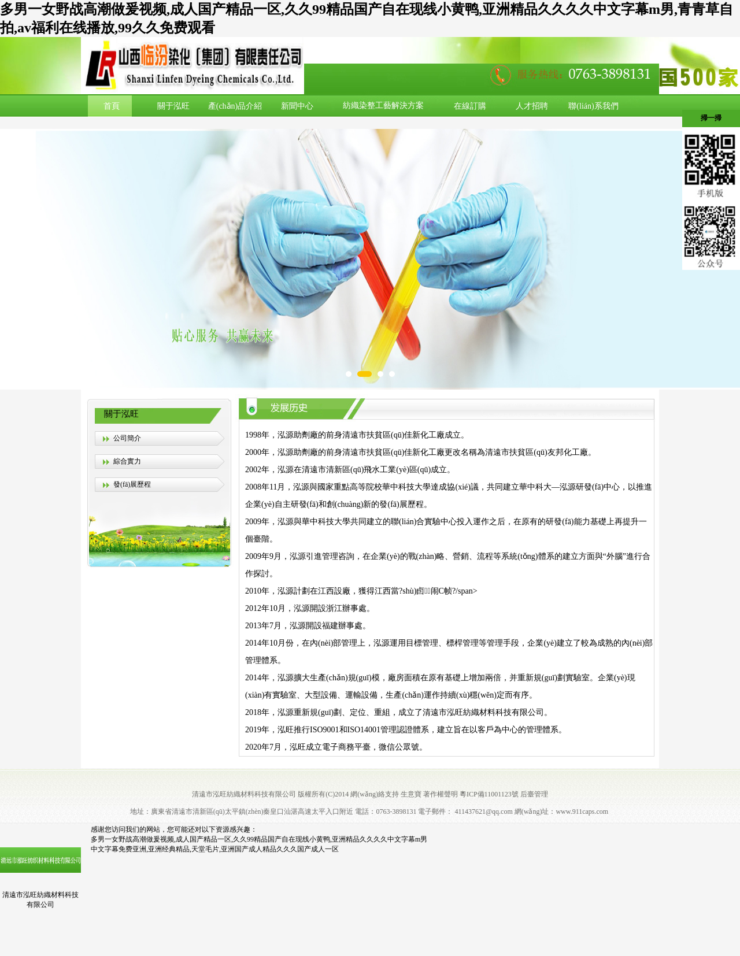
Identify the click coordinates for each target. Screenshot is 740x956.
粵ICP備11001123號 (489, 794)
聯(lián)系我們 (593, 106)
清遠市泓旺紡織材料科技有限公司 (244, 794)
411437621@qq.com (483, 811)
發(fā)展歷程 (132, 484)
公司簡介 (127, 438)
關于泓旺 (173, 106)
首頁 (111, 106)
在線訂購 (470, 106)
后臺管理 (534, 794)
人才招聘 (532, 106)
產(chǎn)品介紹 (235, 106)
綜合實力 (127, 461)
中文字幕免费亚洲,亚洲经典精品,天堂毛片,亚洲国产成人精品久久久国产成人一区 (215, 849)
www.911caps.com (582, 811)
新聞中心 (297, 106)
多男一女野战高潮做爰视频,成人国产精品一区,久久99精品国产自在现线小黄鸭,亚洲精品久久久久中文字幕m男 (259, 839)
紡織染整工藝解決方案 (383, 105)
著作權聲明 (440, 794)
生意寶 (411, 794)
